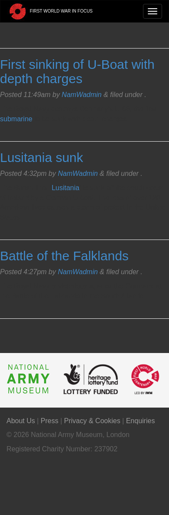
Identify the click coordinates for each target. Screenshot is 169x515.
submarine (16, 119)
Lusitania (65, 187)
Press (49, 420)
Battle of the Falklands (64, 256)
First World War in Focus (50, 11)
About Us (20, 420)
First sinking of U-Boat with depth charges (77, 71)
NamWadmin (81, 94)
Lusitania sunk (41, 157)
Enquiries (140, 420)
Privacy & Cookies (92, 420)
